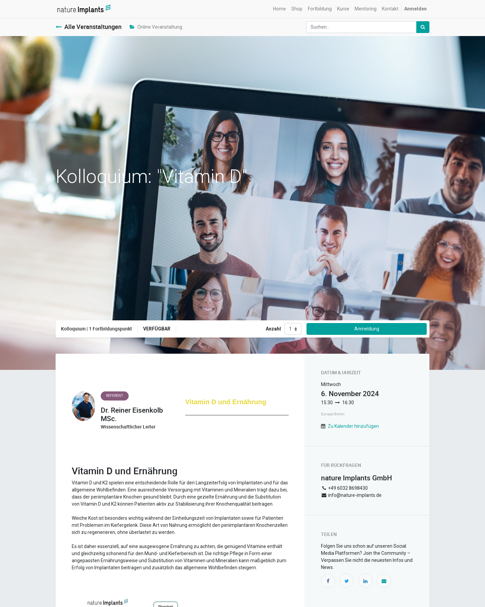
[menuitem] (279, 9)
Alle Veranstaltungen (89, 27)
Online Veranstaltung (156, 27)
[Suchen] (422, 27)
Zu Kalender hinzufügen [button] (353, 426)
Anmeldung (366, 328)
